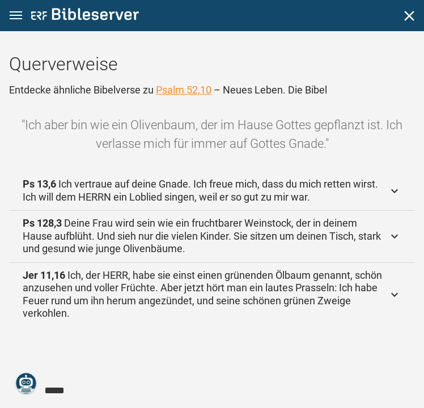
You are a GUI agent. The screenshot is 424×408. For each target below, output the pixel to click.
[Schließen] (409, 16)
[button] (16, 15)
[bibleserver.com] (85, 16)
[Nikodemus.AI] (26, 383)
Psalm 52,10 (183, 90)
